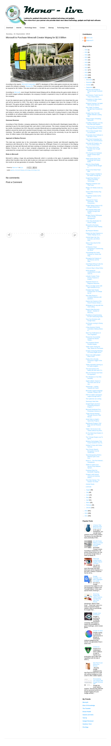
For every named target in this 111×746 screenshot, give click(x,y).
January (88, 507)
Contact (42, 28)
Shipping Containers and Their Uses (93, 184)
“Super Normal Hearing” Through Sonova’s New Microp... (93, 415)
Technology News (31, 28)
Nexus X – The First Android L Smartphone (94, 461)
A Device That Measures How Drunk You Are (97, 526)
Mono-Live (89, 37)
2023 (86, 55)
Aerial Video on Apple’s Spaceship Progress (92, 420)
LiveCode (88, 487)
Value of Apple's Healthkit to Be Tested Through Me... (94, 174)
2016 (86, 72)
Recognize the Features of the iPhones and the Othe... (93, 260)
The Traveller (87, 708)
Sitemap (51, 28)
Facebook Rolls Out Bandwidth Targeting (92, 471)
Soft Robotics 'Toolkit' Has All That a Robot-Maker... (94, 95)
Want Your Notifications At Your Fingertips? (93, 333)
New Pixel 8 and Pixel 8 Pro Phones (98, 664)
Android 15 (96, 647)
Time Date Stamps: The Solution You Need (93, 480)
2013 (86, 511)
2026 (86, 50)
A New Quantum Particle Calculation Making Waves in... (94, 329)
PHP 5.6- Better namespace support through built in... (94, 395)
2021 (86, 60)
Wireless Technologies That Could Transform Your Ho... (94, 442)
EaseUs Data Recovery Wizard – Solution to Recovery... (92, 311)
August (88, 490)
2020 (86, 62)
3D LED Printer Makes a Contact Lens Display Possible (98, 543)
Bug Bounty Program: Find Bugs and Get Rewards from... (93, 425)
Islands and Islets (88, 715)
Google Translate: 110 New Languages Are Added (98, 579)
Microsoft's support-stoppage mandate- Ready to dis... (94, 391)
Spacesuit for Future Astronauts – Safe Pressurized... (92, 201)
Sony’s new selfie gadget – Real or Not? (93, 355)
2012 (86, 513)
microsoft (17, 170)
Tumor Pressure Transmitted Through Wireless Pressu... (94, 127)
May (87, 497)
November (89, 82)
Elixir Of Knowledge (89, 705)
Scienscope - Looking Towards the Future (92, 387)
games (12, 170)
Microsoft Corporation (28, 84)
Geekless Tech (87, 724)
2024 (86, 52)
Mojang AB (29, 86)
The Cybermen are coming (93, 399)
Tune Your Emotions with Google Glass (93, 319)
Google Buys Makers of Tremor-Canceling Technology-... (92, 179)
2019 (86, 65)
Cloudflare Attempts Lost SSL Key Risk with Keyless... (94, 123)
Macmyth (85, 702)
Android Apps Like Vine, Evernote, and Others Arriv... (93, 239)
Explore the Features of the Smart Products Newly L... (94, 302)
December (89, 79)
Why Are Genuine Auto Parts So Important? (94, 373)
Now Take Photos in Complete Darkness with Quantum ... (94, 297)
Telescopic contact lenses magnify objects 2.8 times (97, 561)
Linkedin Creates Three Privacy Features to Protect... (92, 277)
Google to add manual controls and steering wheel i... (93, 476)
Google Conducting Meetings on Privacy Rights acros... (94, 351)
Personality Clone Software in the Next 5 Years (94, 135)
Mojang (22, 170)
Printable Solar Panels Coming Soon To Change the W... (94, 291)
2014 (86, 77)
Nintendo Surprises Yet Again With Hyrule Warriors (94, 104)
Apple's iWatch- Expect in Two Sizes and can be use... (93, 382)
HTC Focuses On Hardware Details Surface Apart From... (94, 154)
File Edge (85, 727)
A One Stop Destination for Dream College (93, 221)
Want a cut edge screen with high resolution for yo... (94, 286)
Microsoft (17, 92)
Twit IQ (85, 718)
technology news (35, 170)
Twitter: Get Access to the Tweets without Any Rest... (94, 429)
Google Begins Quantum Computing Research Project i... (93, 405)
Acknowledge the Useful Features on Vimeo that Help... (93, 254)
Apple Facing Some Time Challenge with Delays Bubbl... (93, 160)
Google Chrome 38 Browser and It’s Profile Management (94, 217)
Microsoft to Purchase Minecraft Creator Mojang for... (94, 226)
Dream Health (87, 711)
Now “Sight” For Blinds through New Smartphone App (94, 109)
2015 (86, 75)
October (88, 85)
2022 (86, 57)
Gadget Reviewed (88, 721)
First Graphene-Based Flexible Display (92, 343)
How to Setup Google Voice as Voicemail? (94, 131)
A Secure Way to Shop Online (94, 268)
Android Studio (90, 484)
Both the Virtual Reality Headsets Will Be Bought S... (94, 165)
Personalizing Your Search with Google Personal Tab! (98, 681)
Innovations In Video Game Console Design (94, 100)
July (87, 492)
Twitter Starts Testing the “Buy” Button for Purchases (94, 347)
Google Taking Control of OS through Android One (94, 206)
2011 (86, 516)
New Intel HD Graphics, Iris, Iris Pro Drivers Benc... (94, 144)
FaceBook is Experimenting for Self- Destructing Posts (94, 315)
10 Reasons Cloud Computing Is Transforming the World (94, 248)
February (89, 505)
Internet (18, 28)
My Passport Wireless (92, 230)
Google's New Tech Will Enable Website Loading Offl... (94, 114)
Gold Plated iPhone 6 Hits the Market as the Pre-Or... (94, 264)
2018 (86, 67)
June (87, 495)
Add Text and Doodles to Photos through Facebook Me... (94, 91)
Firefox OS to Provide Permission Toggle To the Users (94, 360)
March (88, 502)
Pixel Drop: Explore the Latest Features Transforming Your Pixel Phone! (97, 598)
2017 (86, 70)
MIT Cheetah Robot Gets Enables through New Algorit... (93, 211)
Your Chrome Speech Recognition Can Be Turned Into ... (92, 451)
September (89, 87)
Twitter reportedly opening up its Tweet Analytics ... (94, 365)
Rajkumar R (89, 40)
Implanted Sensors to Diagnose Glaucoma (92, 282)
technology (27, 170)
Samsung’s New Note (92, 401)
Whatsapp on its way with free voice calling (94, 306)
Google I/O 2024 (98, 631)
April (87, 500)
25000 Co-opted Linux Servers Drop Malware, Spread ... (93, 466)
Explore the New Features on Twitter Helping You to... (94, 234)
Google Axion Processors (97, 613)
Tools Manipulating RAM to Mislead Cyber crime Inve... (93, 456)
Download (9, 28)
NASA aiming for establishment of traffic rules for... (93, 272)
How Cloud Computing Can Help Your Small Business (94, 139)
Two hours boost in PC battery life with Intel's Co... (94, 369)
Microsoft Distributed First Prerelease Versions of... (94, 410)
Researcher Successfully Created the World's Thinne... (93, 338)
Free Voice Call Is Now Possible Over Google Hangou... (93, 149)
